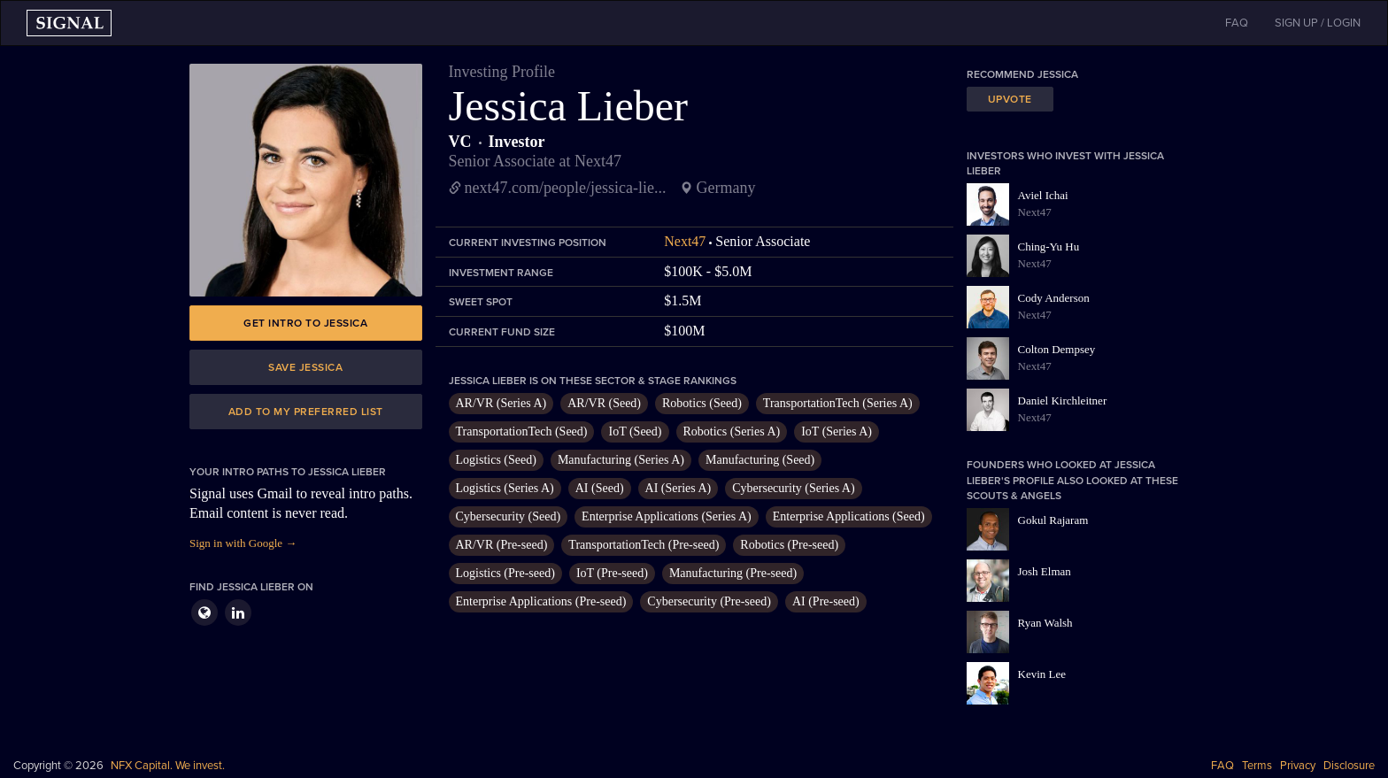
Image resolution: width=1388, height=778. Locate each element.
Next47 (685, 241)
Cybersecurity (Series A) (793, 488)
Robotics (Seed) (702, 403)
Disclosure (1349, 766)
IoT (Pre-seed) (612, 573)
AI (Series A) (678, 488)
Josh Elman (1044, 571)
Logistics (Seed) (496, 459)
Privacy (1297, 766)
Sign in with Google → (243, 543)
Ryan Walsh (1045, 622)
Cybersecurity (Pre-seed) (709, 601)
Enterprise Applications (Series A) (667, 516)
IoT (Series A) (836, 431)
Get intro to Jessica (305, 323)
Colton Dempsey (1057, 349)
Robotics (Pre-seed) (789, 544)
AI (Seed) (599, 488)
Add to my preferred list (305, 411)
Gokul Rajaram (1053, 520)
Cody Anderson (1054, 297)
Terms (1257, 766)
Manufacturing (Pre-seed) (733, 573)
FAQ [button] (1236, 23)
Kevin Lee (1042, 674)
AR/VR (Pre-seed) (502, 544)
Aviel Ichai (1043, 195)
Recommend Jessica (1022, 74)
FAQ (1222, 766)
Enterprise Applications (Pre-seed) (541, 601)
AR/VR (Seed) (604, 403)
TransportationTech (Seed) (522, 431)
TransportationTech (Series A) (838, 403)
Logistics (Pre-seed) (505, 573)
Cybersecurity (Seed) (508, 516)
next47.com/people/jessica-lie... (566, 187)
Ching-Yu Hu (1049, 246)
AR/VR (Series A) (501, 403)
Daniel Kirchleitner (1062, 400)
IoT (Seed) (634, 431)
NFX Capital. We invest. (168, 766)
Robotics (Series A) (732, 431)
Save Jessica (305, 367)
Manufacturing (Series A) (621, 459)
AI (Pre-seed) (826, 601)
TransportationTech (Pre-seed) (643, 544)
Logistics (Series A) (505, 488)
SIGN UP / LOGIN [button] (1318, 23)
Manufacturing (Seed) (760, 459)
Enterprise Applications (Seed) (849, 516)
